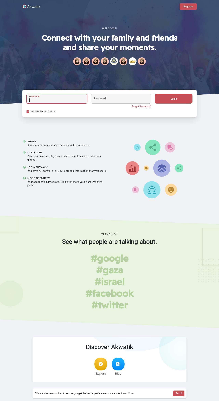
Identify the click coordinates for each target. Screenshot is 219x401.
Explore (100, 366)
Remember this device (43, 111)
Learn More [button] (127, 393)
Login (174, 98)
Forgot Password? (141, 106)
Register (188, 6)
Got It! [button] (179, 393)
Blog (118, 366)
